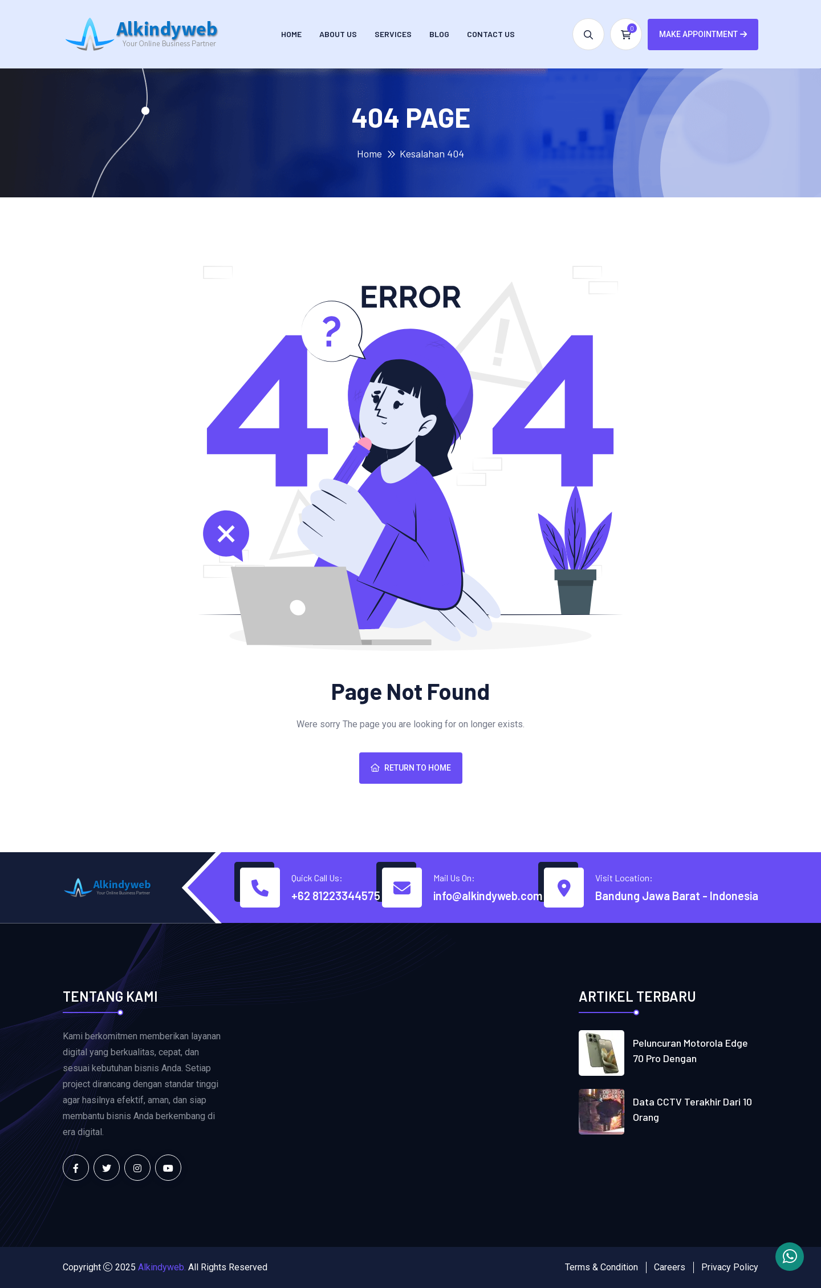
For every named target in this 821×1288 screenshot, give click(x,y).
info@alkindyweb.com (487, 895)
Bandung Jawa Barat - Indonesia (676, 895)
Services (393, 34)
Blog (439, 34)
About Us (338, 34)
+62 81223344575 (335, 895)
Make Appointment (703, 34)
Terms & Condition (601, 1267)
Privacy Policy (729, 1267)
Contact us (491, 34)
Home (291, 34)
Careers (669, 1267)
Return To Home (411, 767)
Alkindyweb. (162, 1267)
